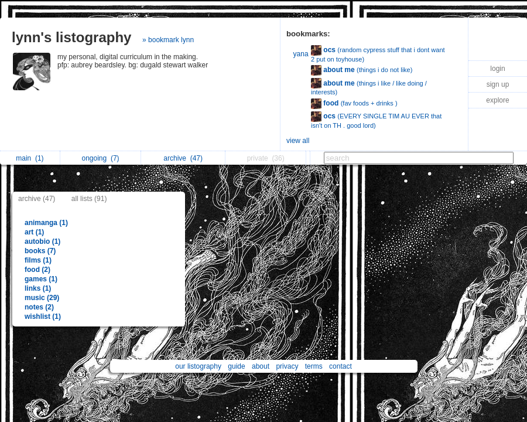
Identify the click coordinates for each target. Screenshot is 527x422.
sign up (498, 84)
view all (297, 141)
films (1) (38, 260)
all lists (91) (89, 199)
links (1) (38, 288)
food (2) (37, 270)
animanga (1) (46, 223)
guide (236, 366)
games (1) (41, 279)
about (260, 366)
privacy (287, 366)
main (29, 158)
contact (340, 366)
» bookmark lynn (168, 40)
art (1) (34, 232)
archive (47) (36, 199)
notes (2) (39, 307)
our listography (198, 366)
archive (183, 158)
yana (301, 54)
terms (314, 366)
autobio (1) (42, 241)
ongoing (100, 158)
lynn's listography (71, 37)
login (497, 68)
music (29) (42, 298)
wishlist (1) (43, 316)
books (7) (40, 251)
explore (497, 100)
